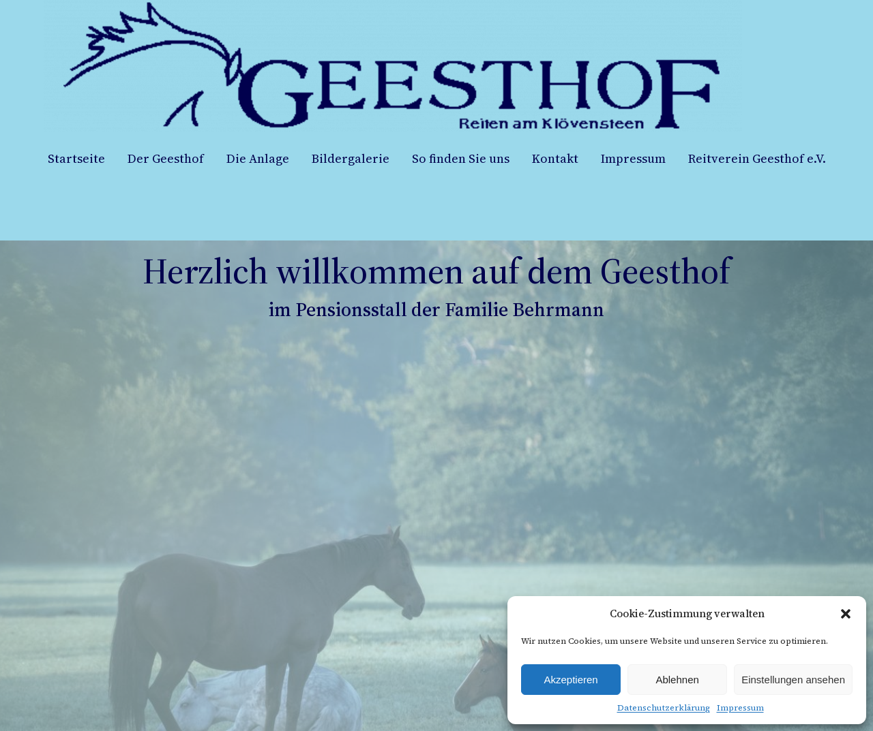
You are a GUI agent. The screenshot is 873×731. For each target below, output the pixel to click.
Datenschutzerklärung (663, 707)
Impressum (740, 707)
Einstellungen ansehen (793, 679)
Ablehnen (676, 679)
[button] (846, 614)
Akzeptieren (570, 679)
